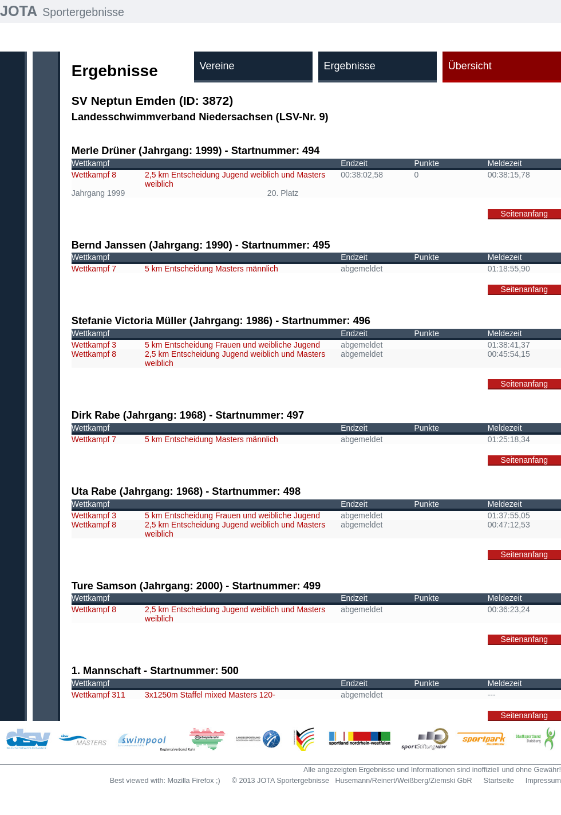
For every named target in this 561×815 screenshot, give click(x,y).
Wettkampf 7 (94, 268)
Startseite (499, 781)
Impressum (543, 781)
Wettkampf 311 (98, 694)
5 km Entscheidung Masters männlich (211, 268)
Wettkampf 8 (94, 174)
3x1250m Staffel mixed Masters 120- (210, 694)
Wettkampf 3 (94, 344)
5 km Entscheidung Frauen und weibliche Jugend (232, 344)
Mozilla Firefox (190, 781)
